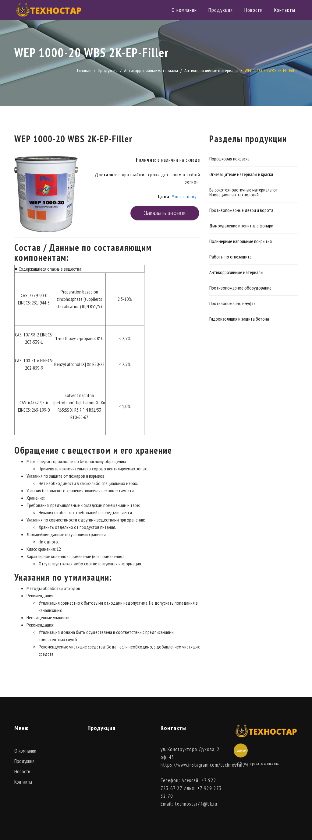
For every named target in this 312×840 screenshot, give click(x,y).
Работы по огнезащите (230, 257)
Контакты (284, 9)
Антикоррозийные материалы (151, 70)
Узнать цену (184, 196)
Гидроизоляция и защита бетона (239, 319)
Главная (84, 70)
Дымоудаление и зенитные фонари (241, 226)
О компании (184, 9)
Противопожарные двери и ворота (241, 210)
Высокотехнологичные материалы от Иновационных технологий (243, 192)
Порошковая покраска (229, 159)
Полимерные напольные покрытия (240, 241)
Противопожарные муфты (233, 303)
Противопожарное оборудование (240, 288)
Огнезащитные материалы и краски (241, 174)
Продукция (220, 9)
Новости (253, 9)
